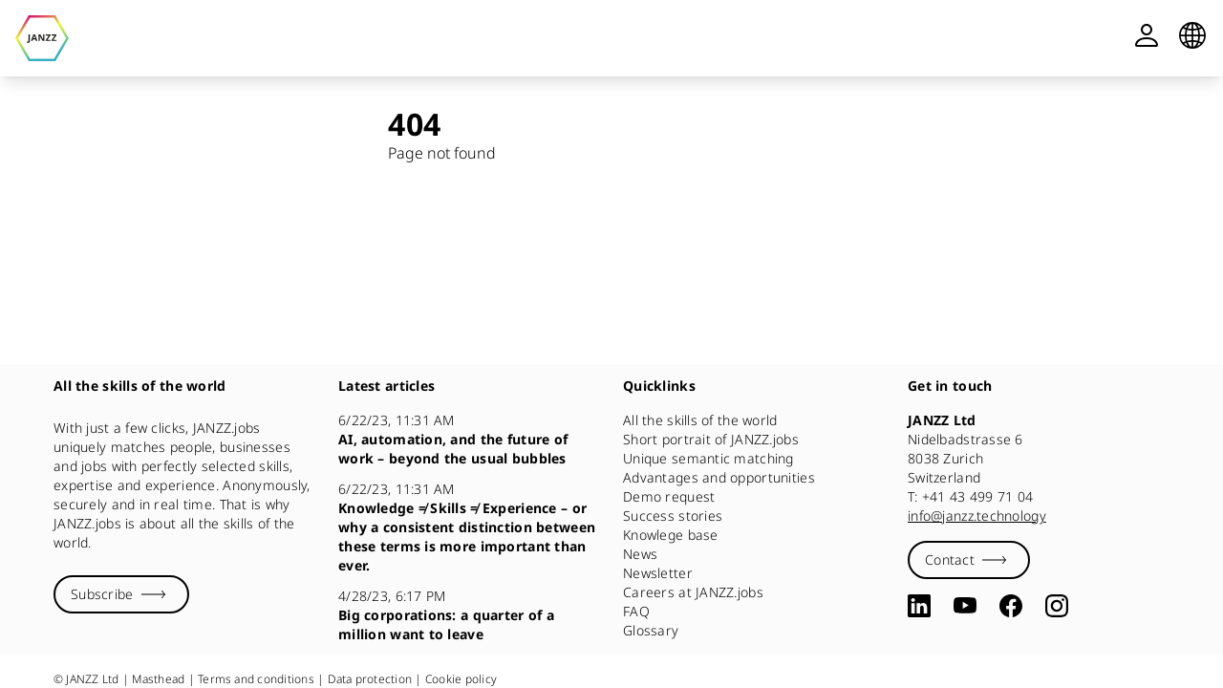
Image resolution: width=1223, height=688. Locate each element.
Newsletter (658, 573)
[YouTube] (965, 605)
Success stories (672, 515)
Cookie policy (461, 679)
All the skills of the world (700, 420)
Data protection (370, 679)
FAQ (636, 611)
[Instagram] (1056, 605)
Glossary (650, 630)
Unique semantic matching (708, 458)
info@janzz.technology (977, 515)
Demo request (669, 496)
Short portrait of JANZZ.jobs (711, 439)
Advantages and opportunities (719, 477)
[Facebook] (1010, 605)
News (640, 554)
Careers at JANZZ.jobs (693, 592)
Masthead (158, 679)
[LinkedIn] (919, 605)
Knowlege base (671, 535)
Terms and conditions (256, 679)
